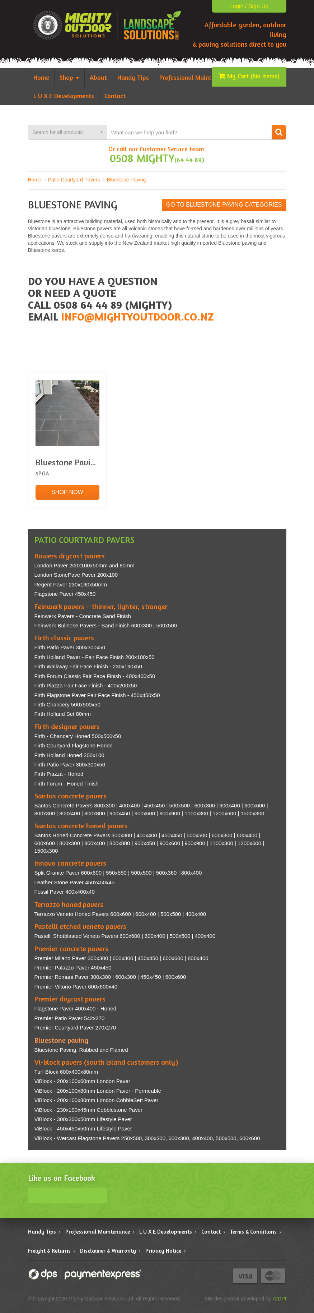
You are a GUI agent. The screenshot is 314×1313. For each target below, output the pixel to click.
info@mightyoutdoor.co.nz (137, 316)
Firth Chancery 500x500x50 (67, 704)
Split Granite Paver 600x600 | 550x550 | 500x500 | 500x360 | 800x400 (118, 873)
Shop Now (67, 492)
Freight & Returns (49, 1250)
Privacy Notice (163, 1250)
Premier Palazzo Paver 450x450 (73, 967)
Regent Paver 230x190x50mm (70, 584)
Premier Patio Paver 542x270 (69, 1018)
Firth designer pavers (67, 726)
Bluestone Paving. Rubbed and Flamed (81, 1050)
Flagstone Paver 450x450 (65, 594)
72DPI (279, 1299)
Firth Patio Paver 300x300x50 (70, 647)
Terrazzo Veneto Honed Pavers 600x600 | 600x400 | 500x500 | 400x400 (120, 914)
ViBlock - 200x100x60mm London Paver (82, 1081)
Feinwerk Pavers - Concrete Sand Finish (82, 616)
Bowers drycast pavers (69, 555)
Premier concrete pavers (71, 948)
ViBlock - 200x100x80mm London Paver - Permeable (97, 1091)
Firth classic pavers (64, 637)
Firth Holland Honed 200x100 (69, 755)
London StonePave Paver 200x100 (76, 575)
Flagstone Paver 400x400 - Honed (75, 1008)
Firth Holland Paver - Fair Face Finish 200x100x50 (94, 657)
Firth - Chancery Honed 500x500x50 (77, 736)
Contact (211, 1231)
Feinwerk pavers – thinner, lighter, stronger (101, 606)
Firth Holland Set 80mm (62, 714)
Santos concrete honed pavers (81, 825)
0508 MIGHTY (142, 158)
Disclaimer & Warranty (108, 1250)
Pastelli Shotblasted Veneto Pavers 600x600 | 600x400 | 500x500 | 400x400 (125, 936)
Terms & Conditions (253, 1231)
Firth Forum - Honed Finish (66, 783)
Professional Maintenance (97, 1231)
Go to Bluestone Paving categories (224, 205)
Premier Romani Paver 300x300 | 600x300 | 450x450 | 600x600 (110, 977)
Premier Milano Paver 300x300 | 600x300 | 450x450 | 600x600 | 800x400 (121, 958)
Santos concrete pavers (70, 795)
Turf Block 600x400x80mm (66, 1072)
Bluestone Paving (126, 180)
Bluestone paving (61, 1040)
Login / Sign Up (248, 6)
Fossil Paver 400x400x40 (64, 892)
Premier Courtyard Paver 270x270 (75, 1027)
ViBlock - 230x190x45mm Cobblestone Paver (88, 1110)
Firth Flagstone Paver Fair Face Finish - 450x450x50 (97, 695)
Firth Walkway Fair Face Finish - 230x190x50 (88, 666)
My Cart (249, 76)
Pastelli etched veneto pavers (80, 926)
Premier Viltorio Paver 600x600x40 (76, 986)
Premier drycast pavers (70, 998)
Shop (69, 77)
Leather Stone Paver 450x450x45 (74, 882)
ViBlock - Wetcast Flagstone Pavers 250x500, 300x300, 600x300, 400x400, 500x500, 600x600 (147, 1138)
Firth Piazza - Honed (59, 774)
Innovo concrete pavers (70, 862)
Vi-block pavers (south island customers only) (106, 1062)
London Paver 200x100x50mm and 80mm (84, 565)
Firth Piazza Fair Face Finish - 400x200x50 (85, 685)
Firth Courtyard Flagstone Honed (73, 745)
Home (34, 180)
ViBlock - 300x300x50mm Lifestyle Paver (83, 1119)
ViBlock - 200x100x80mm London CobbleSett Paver (96, 1100)
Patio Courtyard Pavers (74, 180)
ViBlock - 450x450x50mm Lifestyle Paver (83, 1128)
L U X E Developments (165, 1231)
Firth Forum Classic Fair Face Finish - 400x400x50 (94, 676)
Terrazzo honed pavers (68, 904)
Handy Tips (42, 1231)
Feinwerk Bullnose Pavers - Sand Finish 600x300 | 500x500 (105, 625)
